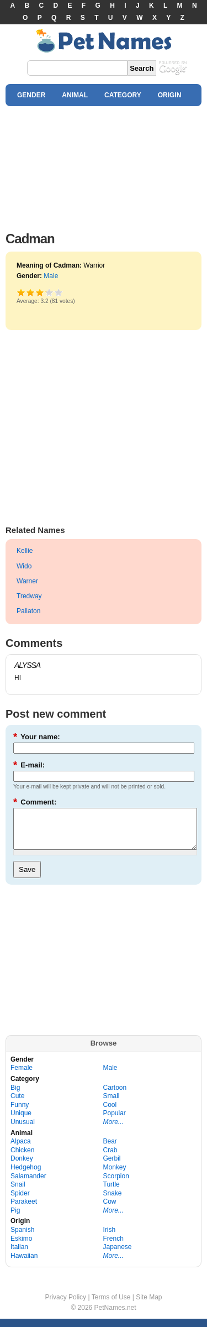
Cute (17, 1104)
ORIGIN (170, 95)
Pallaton (28, 611)
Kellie (25, 551)
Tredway (29, 596)
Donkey (21, 1167)
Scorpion (116, 1184)
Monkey (114, 1175)
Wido (24, 566)
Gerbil (112, 1167)
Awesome (58, 292)
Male (51, 276)
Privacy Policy (65, 1305)
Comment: (34, 802)
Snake (112, 1201)
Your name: (36, 737)
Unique (20, 1121)
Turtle (111, 1193)
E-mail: (29, 765)
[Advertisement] (103, 166)
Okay (30, 292)
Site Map (149, 1305)
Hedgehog (25, 1175)
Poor (21, 292)
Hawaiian (24, 1264)
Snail (17, 1193)
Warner (27, 581)
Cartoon (115, 1096)
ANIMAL (75, 95)
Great (45, 292)
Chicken (22, 1158)
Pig (15, 1218)
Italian (19, 1255)
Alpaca (20, 1149)
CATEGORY (122, 95)
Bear (110, 1149)
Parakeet (23, 1210)
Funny (19, 1113)
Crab (110, 1158)
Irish (109, 1238)
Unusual (22, 1130)
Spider (20, 1201)
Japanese (117, 1255)
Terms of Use (111, 1305)
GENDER (31, 95)
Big (15, 1096)
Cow (109, 1210)
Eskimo (21, 1247)
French (113, 1247)
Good (40, 292)
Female (21, 1076)
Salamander (28, 1184)
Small (111, 1104)
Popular (114, 1121)
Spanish (22, 1238)
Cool (110, 1113)
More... (113, 1130)
